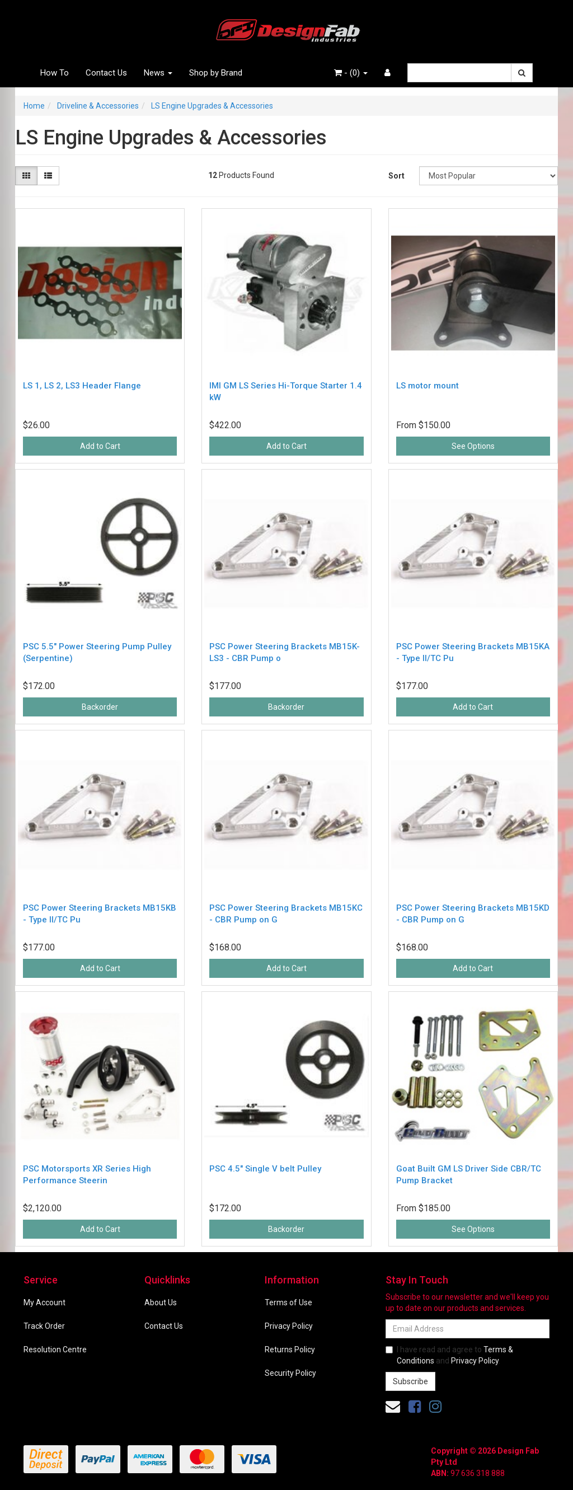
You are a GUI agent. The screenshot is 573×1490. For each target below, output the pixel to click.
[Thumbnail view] (26, 175)
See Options (473, 446)
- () (351, 73)
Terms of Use (288, 1302)
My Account (44, 1302)
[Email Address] (467, 1328)
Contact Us (106, 73)
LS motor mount (427, 386)
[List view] (48, 175)
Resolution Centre (55, 1349)
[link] (414, 1406)
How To (54, 73)
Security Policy (290, 1373)
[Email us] (393, 1406)
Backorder (100, 706)
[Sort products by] (488, 175)
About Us (160, 1302)
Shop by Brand (215, 73)
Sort (396, 175)
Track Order (44, 1326)
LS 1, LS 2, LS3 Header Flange (82, 386)
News (158, 73)
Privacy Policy (289, 1326)
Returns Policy (290, 1349)
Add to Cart (100, 446)
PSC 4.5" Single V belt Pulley (265, 1169)
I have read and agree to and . (449, 1355)
